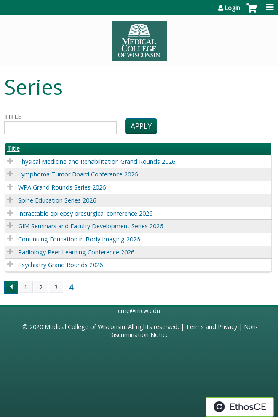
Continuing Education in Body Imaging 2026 (79, 239)
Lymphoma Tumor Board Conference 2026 (78, 174)
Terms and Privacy (211, 327)
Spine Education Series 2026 (57, 200)
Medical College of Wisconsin (85, 327)
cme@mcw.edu (139, 311)
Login (232, 8)
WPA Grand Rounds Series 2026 (62, 187)
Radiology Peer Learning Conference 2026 (76, 252)
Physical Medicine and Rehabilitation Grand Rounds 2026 (96, 162)
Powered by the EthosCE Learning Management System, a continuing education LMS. (240, 407)
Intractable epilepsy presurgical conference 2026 (85, 213)
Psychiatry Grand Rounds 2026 (60, 265)
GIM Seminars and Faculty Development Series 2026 (90, 226)
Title (12, 117)
